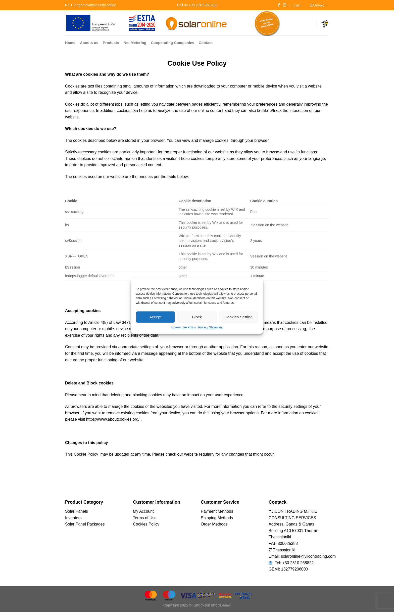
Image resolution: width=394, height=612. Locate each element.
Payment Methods (217, 511)
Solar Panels (76, 511)
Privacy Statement (210, 327)
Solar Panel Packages (85, 524)
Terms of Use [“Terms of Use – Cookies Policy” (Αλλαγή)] (145, 518)
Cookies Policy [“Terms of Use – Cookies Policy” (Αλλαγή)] (146, 524)
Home (70, 43)
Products (111, 43)
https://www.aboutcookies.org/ (113, 419)
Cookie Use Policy (183, 327)
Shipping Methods (217, 518)
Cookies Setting (238, 317)
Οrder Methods (214, 524)
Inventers (73, 518)
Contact (206, 43)
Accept (155, 317)
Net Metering (135, 43)
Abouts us (89, 43)
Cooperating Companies (172, 43)
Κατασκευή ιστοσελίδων (211, 605)
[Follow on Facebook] (279, 5)
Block (197, 317)
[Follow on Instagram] (284, 5)
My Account (143, 511)
